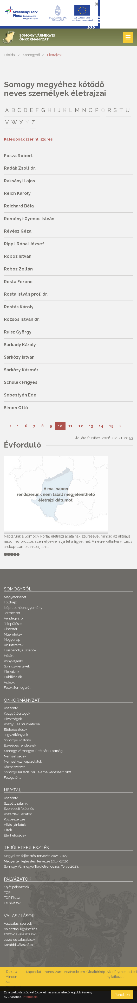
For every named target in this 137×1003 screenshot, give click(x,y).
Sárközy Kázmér (21, 369)
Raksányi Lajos (19, 180)
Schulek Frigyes (20, 382)
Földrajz (10, 602)
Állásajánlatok (15, 825)
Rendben (122, 995)
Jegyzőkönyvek (16, 735)
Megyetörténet (15, 597)
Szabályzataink (16, 803)
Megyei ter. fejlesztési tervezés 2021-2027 (36, 856)
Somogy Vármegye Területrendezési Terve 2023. (41, 866)
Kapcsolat (33, 972)
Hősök (9, 656)
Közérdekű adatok (18, 814)
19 (111, 426)
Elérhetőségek (15, 835)
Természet (12, 613)
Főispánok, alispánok (20, 650)
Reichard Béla (19, 206)
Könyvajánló (13, 661)
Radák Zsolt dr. (20, 168)
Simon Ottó (16, 407)
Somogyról (31, 55)
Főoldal (10, 55)
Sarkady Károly (20, 344)
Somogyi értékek (17, 666)
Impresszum (52, 972)
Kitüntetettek (13, 645)
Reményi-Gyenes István (29, 218)
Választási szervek (18, 923)
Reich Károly (17, 193)
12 (81, 426)
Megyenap (12, 640)
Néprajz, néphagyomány (23, 608)
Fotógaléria (12, 777)
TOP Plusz (12, 898)
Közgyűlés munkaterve (22, 724)
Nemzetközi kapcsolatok (23, 761)
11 (70, 426)
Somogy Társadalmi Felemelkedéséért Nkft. (38, 772)
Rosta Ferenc (18, 281)
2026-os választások (20, 934)
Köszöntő (11, 708)
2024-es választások (19, 940)
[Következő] (120, 426)
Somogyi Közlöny (17, 740)
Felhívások (12, 903)
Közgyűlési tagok (17, 713)
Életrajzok (54, 55)
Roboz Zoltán (18, 269)
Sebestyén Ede (20, 395)
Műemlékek (13, 634)
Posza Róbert (18, 155)
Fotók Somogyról (17, 687)
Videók (9, 682)
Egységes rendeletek (20, 745)
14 (101, 426)
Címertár (10, 629)
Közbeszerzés (14, 767)
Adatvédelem (74, 972)
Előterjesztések (15, 730)
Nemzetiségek (15, 756)
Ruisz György (17, 332)
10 (60, 426)
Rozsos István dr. (22, 319)
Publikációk (13, 677)
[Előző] (10, 426)
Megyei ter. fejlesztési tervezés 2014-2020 (36, 861)
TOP (7, 892)
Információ (30, 997)
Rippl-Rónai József (24, 243)
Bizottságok (13, 719)
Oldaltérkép (96, 972)
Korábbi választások (19, 945)
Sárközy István (19, 357)
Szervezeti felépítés (19, 809)
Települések (13, 624)
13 (91, 426)
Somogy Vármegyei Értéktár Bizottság (33, 751)
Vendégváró (13, 618)
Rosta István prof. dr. (26, 294)
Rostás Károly (19, 306)
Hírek (8, 830)
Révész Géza (17, 231)
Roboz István (17, 256)
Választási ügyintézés (20, 929)
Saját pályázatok (16, 887)
